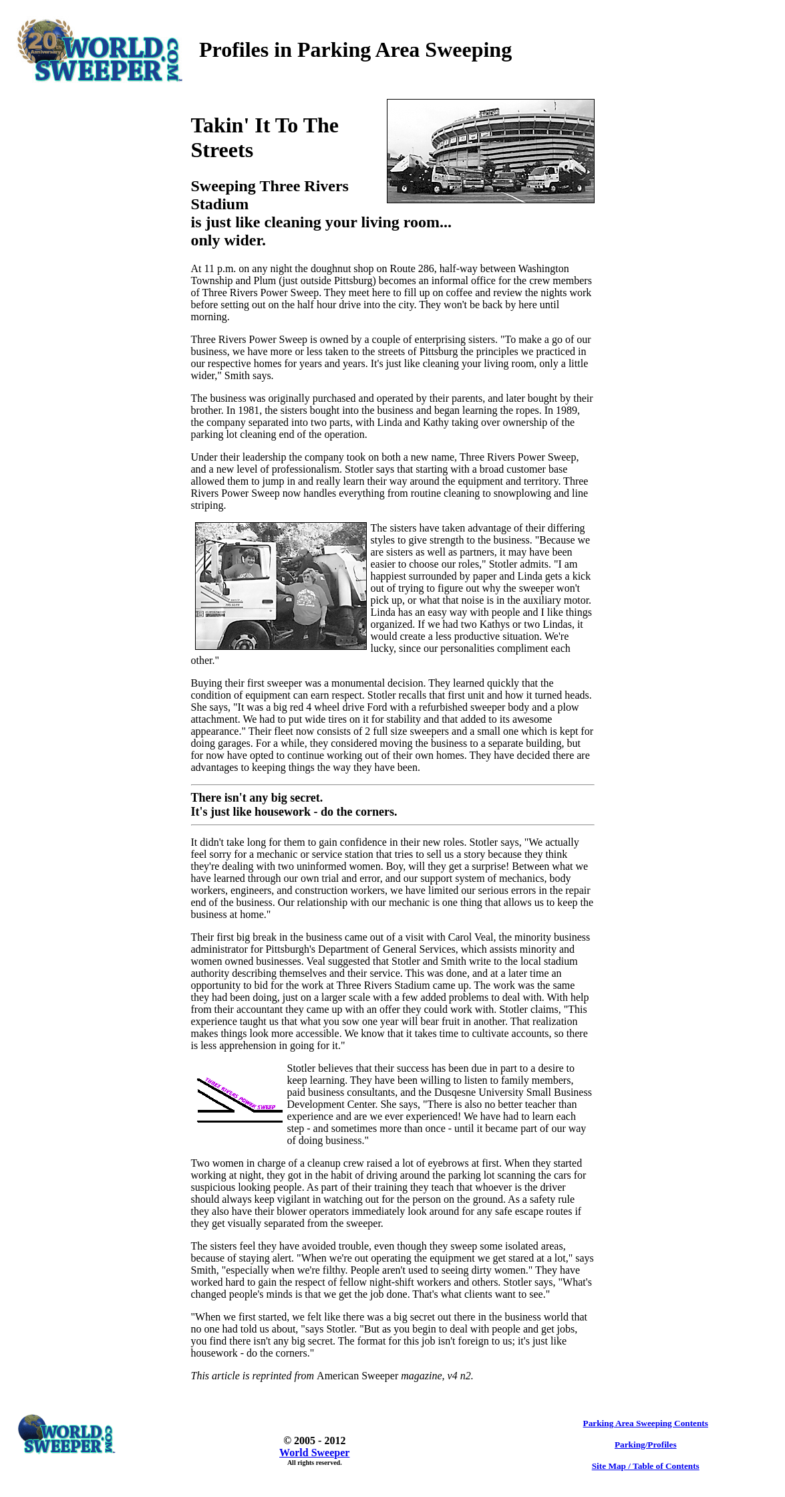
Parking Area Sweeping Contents (645, 1423)
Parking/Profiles (646, 1445)
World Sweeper (314, 1452)
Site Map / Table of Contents (645, 1466)
